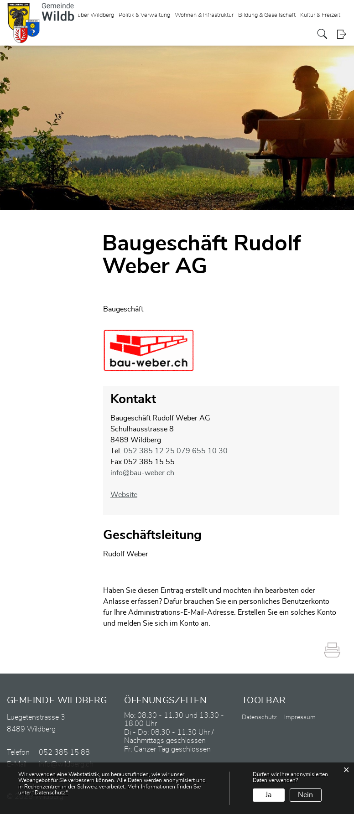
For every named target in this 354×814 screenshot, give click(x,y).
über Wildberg (96, 15)
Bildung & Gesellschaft (267, 15)
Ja (268, 794)
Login (341, 34)
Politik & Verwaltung (144, 15)
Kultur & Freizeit (320, 15)
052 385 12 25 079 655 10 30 (176, 451)
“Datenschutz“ (50, 792)
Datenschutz (259, 717)
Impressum (300, 717)
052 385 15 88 (64, 752)
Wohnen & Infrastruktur (204, 15)
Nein (305, 794)
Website (128, 494)
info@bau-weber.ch (142, 473)
